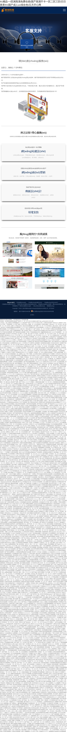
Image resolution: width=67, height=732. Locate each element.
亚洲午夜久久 (60, 547)
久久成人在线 (44, 311)
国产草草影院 (19, 682)
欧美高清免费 (18, 338)
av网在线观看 (35, 541)
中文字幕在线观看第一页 (44, 531)
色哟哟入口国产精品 (53, 347)
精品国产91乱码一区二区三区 (49, 358)
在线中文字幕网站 (37, 664)
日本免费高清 (12, 553)
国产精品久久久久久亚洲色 (36, 611)
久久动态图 (32, 344)
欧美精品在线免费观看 (56, 642)
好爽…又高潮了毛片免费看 (37, 414)
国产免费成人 (13, 629)
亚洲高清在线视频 (27, 372)
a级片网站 (14, 391)
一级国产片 (6, 639)
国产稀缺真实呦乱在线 (52, 536)
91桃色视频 (60, 364)
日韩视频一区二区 (5, 600)
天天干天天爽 (23, 299)
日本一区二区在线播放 (45, 700)
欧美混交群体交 (11, 441)
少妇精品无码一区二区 (8, 346)
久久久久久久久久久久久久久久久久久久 (38, 676)
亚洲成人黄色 (35, 509)
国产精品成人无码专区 (60, 530)
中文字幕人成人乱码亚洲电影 (20, 472)
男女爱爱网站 (7, 589)
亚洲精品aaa (57, 670)
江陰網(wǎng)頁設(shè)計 (51, 229)
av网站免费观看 (22, 583)
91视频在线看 (34, 307)
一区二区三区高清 (5, 310)
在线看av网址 (59, 344)
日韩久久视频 (35, 481)
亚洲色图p (25, 611)
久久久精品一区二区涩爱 (31, 275)
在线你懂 (33, 367)
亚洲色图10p (55, 472)
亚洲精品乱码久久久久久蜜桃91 (24, 279)
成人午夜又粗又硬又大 (12, 726)
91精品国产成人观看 (51, 728)
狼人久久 (30, 544)
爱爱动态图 (18, 567)
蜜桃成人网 (59, 494)
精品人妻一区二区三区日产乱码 (45, 597)
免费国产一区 (23, 424)
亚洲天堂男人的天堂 (30, 597)
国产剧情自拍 (19, 720)
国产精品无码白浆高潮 (29, 506)
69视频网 (47, 511)
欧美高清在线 (55, 269)
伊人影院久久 (30, 573)
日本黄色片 (60, 622)
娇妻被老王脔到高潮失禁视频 (18, 383)
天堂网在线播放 (45, 282)
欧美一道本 (49, 636)
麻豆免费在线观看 (44, 435)
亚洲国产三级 (56, 556)
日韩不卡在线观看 (28, 445)
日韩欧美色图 (4, 380)
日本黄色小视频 (40, 715)
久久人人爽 (41, 511)
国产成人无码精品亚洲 (46, 385)
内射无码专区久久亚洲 (7, 394)
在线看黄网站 (11, 483)
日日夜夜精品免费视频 (22, 469)
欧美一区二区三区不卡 (57, 673)
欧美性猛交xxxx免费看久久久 (31, 335)
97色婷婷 (12, 625)
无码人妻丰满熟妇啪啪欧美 (31, 289)
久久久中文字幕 (21, 673)
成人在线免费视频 (50, 603)
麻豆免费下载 (17, 525)
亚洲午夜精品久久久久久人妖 (10, 382)
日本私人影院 (41, 728)
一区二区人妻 (42, 307)
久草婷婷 (35, 257)
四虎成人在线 (57, 561)
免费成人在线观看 (41, 542)
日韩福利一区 (33, 659)
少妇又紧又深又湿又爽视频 (28, 474)
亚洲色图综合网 (41, 353)
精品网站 (8, 461)
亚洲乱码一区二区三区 (11, 603)
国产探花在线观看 (17, 672)
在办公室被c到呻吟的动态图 (33, 411)
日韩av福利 (32, 480)
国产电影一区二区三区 (8, 578)
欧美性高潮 (59, 414)
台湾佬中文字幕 (48, 506)
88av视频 (34, 527)
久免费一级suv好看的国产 (54, 375)
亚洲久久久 (21, 597)
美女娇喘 (54, 302)
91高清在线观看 (22, 461)
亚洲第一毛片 (34, 536)
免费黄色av (34, 717)
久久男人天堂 (22, 277)
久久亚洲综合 (61, 662)
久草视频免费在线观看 (29, 555)
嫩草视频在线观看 (32, 299)
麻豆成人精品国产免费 (12, 308)
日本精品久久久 (36, 416)
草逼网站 (20, 266)
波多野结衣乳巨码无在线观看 (40, 720)
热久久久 (18, 483)
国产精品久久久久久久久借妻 (58, 417)
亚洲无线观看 (7, 658)
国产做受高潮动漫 (18, 339)
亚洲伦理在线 (30, 310)
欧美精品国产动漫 (52, 481)
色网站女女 (29, 265)
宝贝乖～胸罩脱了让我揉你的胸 (20, 670)
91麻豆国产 (12, 530)
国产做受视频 (41, 447)
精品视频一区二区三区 (60, 378)
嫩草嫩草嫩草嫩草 (23, 629)
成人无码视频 (29, 293)
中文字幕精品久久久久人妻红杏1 (16, 255)
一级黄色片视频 (42, 470)
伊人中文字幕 (58, 467)
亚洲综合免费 (46, 372)
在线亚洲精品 (6, 697)
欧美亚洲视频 (11, 371)
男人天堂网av (41, 553)
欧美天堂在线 (44, 277)
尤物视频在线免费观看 (59, 308)
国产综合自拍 (58, 505)
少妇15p (17, 484)
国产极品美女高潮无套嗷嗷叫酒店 (42, 268)
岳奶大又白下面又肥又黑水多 (32, 300)
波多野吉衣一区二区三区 (19, 431)
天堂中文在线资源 (7, 698)
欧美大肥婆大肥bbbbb (29, 542)
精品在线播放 (4, 392)
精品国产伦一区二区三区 (45, 500)
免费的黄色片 (58, 353)
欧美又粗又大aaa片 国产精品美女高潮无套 (46, 346)
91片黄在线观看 (14, 717)
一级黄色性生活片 (41, 371)
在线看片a (56, 391)
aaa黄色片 (26, 561)
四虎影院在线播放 (41, 517)
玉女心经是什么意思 (29, 266)
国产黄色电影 (48, 726)
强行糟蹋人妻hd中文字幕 (50, 523)
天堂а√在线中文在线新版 (46, 289)
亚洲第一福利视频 (36, 455)
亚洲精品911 (32, 254)
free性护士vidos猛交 (11, 260)
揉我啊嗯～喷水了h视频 (37, 695)
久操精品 (29, 268)
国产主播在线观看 (10, 428)
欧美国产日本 (27, 481)
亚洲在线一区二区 (54, 438)
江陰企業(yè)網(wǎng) (39, 232)
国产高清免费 (31, 594)
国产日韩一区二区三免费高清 (42, 648)
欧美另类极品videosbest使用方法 (47, 257)
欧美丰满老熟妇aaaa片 (46, 520)
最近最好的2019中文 (24, 541)
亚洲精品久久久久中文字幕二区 (12, 534)
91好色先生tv (31, 274)
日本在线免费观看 (55, 725)
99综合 (12, 265)
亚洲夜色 (50, 645)
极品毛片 (59, 419)
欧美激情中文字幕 (60, 352)
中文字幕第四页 (61, 564)
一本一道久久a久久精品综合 (42, 296)
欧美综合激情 (35, 634)
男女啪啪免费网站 (55, 633)
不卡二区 (15, 389)
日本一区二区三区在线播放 (16, 417)
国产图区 (57, 697)
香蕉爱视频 (18, 285)
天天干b (17, 623)
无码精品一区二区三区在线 (31, 283)
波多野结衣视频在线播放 (23, 420)
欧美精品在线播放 (10, 330)
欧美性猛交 (33, 422)
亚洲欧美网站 (31, 608)
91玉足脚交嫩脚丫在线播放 (39, 338)
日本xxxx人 (8, 558)
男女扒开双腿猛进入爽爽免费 (53, 403)
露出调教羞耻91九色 (33, 679)
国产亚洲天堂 (63, 651)
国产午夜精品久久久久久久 (33, 477)
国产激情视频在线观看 (20, 364)
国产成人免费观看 (35, 631)
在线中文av (5, 294)
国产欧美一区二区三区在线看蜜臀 (20, 357)
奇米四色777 (33, 388)
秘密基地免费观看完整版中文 (39, 339)
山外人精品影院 (38, 467)
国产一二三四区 (9, 700)
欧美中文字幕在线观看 (29, 698)
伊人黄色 (59, 445)
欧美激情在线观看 (6, 531)
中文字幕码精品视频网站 (25, 321)
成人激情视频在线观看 (32, 614)
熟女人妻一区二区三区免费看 (49, 294)
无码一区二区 (59, 653)
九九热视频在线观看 (30, 553)
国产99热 (36, 311)
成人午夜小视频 (27, 280)
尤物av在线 (18, 425)
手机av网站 (26, 605)
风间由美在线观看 (24, 377)
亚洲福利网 (41, 366)
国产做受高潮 (32, 531)
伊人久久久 (34, 491)
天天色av (41, 595)
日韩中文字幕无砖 (62, 392)
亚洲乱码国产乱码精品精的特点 (12, 464)
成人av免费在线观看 (25, 728)
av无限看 (14, 583)
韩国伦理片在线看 (30, 517)
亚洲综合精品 (50, 555)
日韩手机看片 (13, 704)
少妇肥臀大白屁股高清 (17, 455)
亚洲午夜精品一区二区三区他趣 (16, 456)
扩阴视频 (8, 466)
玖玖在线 (8, 486)
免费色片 (19, 400)
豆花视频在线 (63, 503)
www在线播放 (43, 539)
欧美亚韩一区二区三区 (12, 333)
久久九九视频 (24, 319)
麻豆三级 (56, 275)
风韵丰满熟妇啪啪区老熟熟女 (31, 700)
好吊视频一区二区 (46, 439)
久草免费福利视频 (51, 364)
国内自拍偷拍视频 (12, 695)
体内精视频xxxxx (47, 718)
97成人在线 (40, 388)
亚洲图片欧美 (8, 712)
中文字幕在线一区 (61, 617)
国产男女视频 (30, 718)
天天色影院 (43, 623)
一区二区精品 (6, 275)
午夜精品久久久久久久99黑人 (9, 266)
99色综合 (37, 537)
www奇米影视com (43, 527)
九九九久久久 (48, 325)
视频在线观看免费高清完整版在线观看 (18, 536)
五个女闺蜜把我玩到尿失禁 (31, 325)
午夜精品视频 (63, 391)
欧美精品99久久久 (52, 623)
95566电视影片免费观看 (47, 405)
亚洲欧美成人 (56, 261)
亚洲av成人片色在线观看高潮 (30, 690)
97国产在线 (21, 511)
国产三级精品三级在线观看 (51, 590)
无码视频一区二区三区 (59, 629)
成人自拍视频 (18, 707)
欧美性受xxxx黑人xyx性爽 (58, 296)
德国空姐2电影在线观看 (28, 508)
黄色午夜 (48, 324)
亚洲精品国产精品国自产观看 (46, 516)
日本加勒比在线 (42, 304)
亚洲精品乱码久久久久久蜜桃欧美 (21, 347)
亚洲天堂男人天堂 (17, 572)
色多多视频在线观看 (34, 322)
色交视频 (29, 673)
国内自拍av (25, 533)
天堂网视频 (57, 506)
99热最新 (57, 516)
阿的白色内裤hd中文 (37, 488)
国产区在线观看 (50, 377)
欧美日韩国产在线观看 (15, 711)
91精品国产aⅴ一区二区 (52, 453)
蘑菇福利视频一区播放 (17, 410)
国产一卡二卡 (11, 344)
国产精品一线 (26, 626)
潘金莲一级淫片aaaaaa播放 (56, 508)
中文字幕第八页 (32, 516)
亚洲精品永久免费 (29, 272)
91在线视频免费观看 (57, 350)
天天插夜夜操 (50, 427)
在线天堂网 (61, 623)
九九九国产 (4, 581)
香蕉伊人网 (9, 389)
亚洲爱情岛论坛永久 (16, 269)
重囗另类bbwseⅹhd (28, 425)
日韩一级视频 (19, 307)
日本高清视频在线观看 (52, 394)
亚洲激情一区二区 (17, 491)
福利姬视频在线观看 (12, 299)
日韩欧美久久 (16, 319)
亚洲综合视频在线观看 (50, 316)
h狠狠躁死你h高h (22, 679)
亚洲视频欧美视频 (47, 556)
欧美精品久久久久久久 (24, 539)
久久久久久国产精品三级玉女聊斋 (35, 498)
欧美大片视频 (12, 313)
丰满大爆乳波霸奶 (38, 327)
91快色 (8, 442)
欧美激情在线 (7, 347)
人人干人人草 (11, 300)
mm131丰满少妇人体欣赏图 (58, 551)
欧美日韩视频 (50, 274)
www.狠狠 (45, 408)
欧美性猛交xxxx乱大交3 (38, 609)
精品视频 (31, 341)
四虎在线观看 (11, 425)
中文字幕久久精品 (33, 562)
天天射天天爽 (24, 463)
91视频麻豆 (19, 316)
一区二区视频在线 (16, 661)
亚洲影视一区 (52, 285)
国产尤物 (34, 678)
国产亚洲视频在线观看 (38, 650)
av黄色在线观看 (5, 653)
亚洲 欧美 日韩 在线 (29, 687)
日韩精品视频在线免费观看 (13, 254)
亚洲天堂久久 (18, 550)
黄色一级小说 (31, 374)
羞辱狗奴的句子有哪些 (49, 280)
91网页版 (29, 431)
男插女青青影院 (35, 394)
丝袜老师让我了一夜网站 (29, 400)
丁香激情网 (9, 251)
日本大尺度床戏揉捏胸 (12, 438)
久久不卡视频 (30, 308)
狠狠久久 (63, 369)
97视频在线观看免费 (12, 324)
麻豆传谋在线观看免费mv (47, 612)
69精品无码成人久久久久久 (9, 522)
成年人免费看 (54, 428)
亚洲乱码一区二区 (22, 399)
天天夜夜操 (11, 495)
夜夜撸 (32, 567)
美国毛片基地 (58, 382)
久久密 (33, 622)
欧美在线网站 (32, 461)
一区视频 (58, 544)
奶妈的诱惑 (20, 353)
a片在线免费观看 (5, 592)
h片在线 (7, 511)
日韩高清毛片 (38, 684)
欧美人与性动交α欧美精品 (56, 600)
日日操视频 (46, 725)
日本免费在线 (4, 492)
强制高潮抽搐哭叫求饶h (60, 717)
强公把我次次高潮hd (18, 436)
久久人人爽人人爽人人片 (41, 425)
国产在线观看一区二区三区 (29, 380)
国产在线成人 (44, 661)
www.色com (52, 622)
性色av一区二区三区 (45, 503)
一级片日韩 (19, 502)
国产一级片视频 (25, 500)
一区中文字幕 (43, 709)
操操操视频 (15, 377)
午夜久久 (40, 450)
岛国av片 (25, 480)
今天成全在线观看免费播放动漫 (16, 725)
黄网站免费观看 (9, 474)
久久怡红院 (52, 494)
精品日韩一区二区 (12, 622)
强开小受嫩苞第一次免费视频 (57, 277)
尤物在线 (39, 725)
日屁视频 (34, 665)
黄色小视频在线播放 (29, 712)
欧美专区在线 (53, 410)
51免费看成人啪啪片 (55, 704)
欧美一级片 (57, 645)
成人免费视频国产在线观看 (43, 374)
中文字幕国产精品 (50, 611)
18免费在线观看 (43, 653)
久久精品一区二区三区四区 (26, 361)
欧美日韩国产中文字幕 (32, 584)
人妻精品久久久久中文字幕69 (55, 583)
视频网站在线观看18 (30, 715)
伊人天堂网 (18, 625)
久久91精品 (20, 664)
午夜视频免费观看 (34, 486)
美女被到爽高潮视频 (49, 463)
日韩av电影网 (20, 343)
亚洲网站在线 (7, 634)
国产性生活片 (38, 633)
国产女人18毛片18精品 (28, 534)
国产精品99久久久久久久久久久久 (32, 703)
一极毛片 (2, 444)
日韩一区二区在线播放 (16, 350)
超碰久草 (35, 653)
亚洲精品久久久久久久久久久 (13, 594)
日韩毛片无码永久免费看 (32, 343)
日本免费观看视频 (44, 313)
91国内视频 (20, 628)
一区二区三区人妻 (37, 673)
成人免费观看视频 (58, 299)
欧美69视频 (42, 377)
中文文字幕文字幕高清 (36, 357)
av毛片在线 (36, 575)
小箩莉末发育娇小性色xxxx (50, 249)
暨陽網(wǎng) (50, 232)
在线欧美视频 (20, 545)
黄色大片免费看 (60, 603)
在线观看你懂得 (55, 625)
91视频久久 (35, 410)
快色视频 (16, 489)
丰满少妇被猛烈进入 (10, 509)
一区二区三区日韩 (10, 693)
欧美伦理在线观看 (16, 282)
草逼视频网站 (11, 675)
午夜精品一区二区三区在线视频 (48, 693)
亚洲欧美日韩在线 (26, 623)
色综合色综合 (49, 355)
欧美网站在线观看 (33, 681)
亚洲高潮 (43, 382)
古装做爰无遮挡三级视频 (48, 525)
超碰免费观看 (33, 332)
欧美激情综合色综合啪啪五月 (54, 328)
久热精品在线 (19, 300)
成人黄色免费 (8, 406)
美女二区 (59, 693)
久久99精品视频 (35, 405)
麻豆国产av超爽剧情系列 (43, 480)
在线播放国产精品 (17, 480)
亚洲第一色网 (4, 703)
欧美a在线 (57, 274)
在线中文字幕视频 (17, 311)
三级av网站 (58, 637)
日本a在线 (48, 366)
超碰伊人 (15, 427)
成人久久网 (21, 327)
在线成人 (4, 361)
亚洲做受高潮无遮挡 (54, 580)
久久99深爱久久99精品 (31, 547)
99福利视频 (13, 343)
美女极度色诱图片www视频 (31, 433)
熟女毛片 (7, 714)
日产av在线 (42, 389)
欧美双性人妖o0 (40, 324)
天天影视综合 (29, 467)
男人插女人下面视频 (58, 605)
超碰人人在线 (62, 575)
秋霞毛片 (51, 537)
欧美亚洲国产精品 (5, 413)
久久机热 (63, 474)
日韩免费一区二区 (22, 403)
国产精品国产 (6, 447)
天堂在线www (38, 647)
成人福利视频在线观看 (16, 653)
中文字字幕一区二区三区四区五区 (56, 682)
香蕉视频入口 (54, 319)
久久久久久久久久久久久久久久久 (45, 336)
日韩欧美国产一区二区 (28, 314)
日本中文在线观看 (57, 672)
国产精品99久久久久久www (55, 330)
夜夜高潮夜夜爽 (12, 297)
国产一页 (32, 525)
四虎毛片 (5, 648)
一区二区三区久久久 (17, 590)
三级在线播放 (49, 420)
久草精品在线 (18, 252)
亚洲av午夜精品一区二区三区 (46, 697)
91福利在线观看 (14, 513)
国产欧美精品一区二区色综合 (30, 313)
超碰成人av (57, 305)
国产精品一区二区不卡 (57, 714)
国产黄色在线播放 (18, 406)
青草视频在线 (8, 427)
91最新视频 (54, 689)
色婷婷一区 (37, 279)
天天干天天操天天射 (37, 249)
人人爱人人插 (7, 311)
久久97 (63, 266)
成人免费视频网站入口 (60, 265)
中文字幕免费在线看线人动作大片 (14, 715)
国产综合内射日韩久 (24, 686)
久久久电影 (41, 690)
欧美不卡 (50, 484)
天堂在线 (18, 388)
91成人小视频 (43, 528)
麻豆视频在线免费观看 (6, 620)
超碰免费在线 (43, 509)
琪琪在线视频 (12, 664)
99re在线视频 (50, 721)
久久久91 (11, 567)
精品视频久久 (4, 297)
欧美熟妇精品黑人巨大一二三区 (25, 633)
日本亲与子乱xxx (8, 422)
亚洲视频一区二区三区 (35, 263)
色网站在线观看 (4, 631)
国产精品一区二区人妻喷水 (24, 589)
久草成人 (2, 249)
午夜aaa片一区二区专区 (55, 251)
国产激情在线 (25, 388)
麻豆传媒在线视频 (43, 332)
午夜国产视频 (11, 647)
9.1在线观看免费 (19, 286)
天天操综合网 (4, 633)
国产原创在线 (31, 396)
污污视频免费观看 (8, 537)
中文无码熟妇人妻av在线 (51, 252)
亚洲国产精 (63, 269)
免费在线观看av (24, 631)
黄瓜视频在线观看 (42, 502)
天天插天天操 (13, 679)
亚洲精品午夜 (62, 528)
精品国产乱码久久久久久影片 (24, 459)
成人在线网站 (50, 609)
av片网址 (59, 513)
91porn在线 (51, 271)
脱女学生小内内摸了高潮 (59, 681)
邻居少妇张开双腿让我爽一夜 (58, 679)
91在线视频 (11, 380)
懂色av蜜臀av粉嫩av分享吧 (18, 650)
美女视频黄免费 (17, 435)
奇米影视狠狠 (40, 254)
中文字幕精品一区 (10, 689)
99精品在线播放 (55, 684)
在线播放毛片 (43, 484)
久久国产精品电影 (36, 704)
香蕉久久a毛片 (43, 285)
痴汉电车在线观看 (43, 665)
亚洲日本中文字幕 (58, 300)
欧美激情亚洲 (24, 375)
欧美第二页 (49, 534)
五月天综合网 (62, 639)
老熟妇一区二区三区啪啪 (45, 578)
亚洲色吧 (20, 687)
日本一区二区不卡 (28, 672)
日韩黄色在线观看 (61, 525)
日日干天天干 (55, 349)
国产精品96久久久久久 (18, 556)
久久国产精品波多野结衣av (48, 406)
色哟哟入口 (52, 564)
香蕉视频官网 (29, 556)
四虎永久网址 (7, 670)
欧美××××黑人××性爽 (7, 414)
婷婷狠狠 (49, 304)
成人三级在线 (12, 633)
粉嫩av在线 (28, 436)
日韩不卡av (49, 333)
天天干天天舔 (23, 374)
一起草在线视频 (58, 548)
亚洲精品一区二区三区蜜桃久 (22, 394)
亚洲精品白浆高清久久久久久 (35, 399)
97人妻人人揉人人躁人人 (27, 305)
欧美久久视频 (43, 375)
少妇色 (53, 648)
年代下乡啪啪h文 (58, 659)
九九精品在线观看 (44, 343)
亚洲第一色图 (4, 458)
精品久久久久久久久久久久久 (18, 396)
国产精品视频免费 (20, 514)
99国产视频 (38, 305)
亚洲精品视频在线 (41, 364)
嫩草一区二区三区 (21, 520)
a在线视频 (56, 675)
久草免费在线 (23, 324)
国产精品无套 (15, 318)
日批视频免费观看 (53, 528)
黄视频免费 (16, 606)
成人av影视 (61, 286)
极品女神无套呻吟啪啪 (32, 514)
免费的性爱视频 (22, 391)
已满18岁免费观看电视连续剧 (15, 402)
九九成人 (42, 349)
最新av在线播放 (48, 695)
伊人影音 (16, 581)
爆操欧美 (59, 285)
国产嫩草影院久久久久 (6, 419)
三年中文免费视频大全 (29, 530)
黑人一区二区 (34, 470)
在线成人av (15, 541)
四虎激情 (28, 665)
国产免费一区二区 (39, 252)
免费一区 (53, 445)
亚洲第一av (58, 570)
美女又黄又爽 (4, 336)
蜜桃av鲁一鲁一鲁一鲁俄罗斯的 (51, 291)
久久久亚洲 (41, 659)
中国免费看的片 (10, 623)
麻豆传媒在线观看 (40, 274)
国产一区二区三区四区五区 (25, 706)
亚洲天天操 (31, 483)
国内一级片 (26, 285)
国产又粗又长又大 (62, 302)
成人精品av (3, 619)
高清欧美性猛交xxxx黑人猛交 (10, 570)
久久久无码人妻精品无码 (56, 433)
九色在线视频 (35, 539)
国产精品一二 (4, 576)
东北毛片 (54, 464)
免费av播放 (48, 559)
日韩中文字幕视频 (32, 656)
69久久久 (31, 533)
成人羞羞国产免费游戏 (43, 442)
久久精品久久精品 (10, 279)
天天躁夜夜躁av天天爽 (21, 344)
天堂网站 (50, 584)
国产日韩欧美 (8, 435)
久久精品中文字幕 (25, 419)
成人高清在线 (56, 726)
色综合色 (49, 566)
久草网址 (11, 338)
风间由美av (8, 439)
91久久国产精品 (22, 528)
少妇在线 (43, 566)
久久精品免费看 (27, 697)
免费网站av (28, 416)
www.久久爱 (40, 559)
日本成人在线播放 (42, 478)
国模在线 (38, 687)
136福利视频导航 (15, 447)
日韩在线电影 (6, 269)
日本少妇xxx (10, 668)
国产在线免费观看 (39, 573)
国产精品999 (56, 385)
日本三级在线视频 (48, 450)
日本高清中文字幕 (24, 382)
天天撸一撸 (26, 260)
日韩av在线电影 (16, 658)
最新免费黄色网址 (6, 304)
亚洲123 (42, 672)
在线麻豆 (7, 349)
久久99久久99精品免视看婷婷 (32, 566)
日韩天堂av (24, 251)
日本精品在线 (10, 550)
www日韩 (32, 670)
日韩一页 (56, 260)
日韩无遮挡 (53, 343)
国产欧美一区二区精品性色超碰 (52, 357)
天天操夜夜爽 (60, 288)
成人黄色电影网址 (34, 472)
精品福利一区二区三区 (51, 283)
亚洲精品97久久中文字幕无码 (8, 263)
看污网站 (53, 469)
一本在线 (36, 466)
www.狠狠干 (13, 511)
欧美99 (61, 586)
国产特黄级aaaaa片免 (42, 494)
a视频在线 (10, 367)
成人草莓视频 (50, 265)
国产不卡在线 (34, 260)
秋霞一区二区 (17, 598)
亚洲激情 (7, 265)
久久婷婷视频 (17, 500)
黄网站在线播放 (41, 302)
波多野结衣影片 (18, 537)
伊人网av (31, 558)
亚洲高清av (21, 721)
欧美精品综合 (52, 706)
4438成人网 (34, 500)
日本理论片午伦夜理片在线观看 (31, 269)
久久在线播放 (62, 319)
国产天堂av (22, 308)
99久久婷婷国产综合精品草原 (56, 339)
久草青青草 (27, 389)
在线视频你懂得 (33, 578)
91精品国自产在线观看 (56, 263)
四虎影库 (13, 639)
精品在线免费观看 (28, 252)
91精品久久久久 (43, 658)
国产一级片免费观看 (45, 472)
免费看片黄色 (58, 628)
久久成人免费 (26, 572)
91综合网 (63, 261)
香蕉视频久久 (20, 492)
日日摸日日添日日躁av (26, 505)
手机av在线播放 (26, 707)
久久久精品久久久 (13, 374)
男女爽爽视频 (11, 514)
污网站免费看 (62, 428)
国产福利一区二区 (62, 316)
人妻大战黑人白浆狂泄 (33, 277)
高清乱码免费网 (27, 338)
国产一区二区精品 (41, 670)
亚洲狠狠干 (18, 497)
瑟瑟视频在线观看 (8, 676)
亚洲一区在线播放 (49, 272)
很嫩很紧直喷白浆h (46, 258)
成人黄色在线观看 (5, 459)
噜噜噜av (16, 676)
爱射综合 (61, 620)
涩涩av (20, 481)
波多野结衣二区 (25, 642)
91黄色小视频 (4, 338)
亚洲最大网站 (33, 581)
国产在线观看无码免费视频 (40, 369)
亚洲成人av (22, 573)
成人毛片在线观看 (11, 475)
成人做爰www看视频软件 (13, 249)
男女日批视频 (7, 377)
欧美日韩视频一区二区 (56, 654)
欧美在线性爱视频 (37, 431)
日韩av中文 (56, 333)
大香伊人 (45, 580)
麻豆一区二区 (21, 595)
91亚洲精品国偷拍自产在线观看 (33, 378)
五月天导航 (19, 413)
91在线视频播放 (44, 335)
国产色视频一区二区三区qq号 (20, 558)
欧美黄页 (9, 339)
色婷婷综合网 (27, 609)
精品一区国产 (37, 583)
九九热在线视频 (44, 410)
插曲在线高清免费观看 (45, 681)
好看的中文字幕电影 (17, 634)
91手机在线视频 (48, 475)
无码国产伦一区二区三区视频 (35, 587)
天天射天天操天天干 (5, 467)
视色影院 (50, 275)
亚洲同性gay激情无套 (24, 695)
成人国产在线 (11, 619)
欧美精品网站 (47, 424)
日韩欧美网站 (56, 667)
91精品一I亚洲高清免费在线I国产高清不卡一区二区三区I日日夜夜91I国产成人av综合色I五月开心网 (26, 247)
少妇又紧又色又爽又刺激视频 (43, 608)
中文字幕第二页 (12, 523)
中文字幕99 (48, 553)
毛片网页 (48, 349)
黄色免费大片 (24, 723)
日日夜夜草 (50, 629)
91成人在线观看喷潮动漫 (60, 718)
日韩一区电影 (42, 717)
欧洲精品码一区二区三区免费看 (37, 629)
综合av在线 (27, 406)
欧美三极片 (22, 570)
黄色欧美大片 (26, 625)
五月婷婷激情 (56, 402)
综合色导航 (3, 371)
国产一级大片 (55, 366)
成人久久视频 (40, 726)
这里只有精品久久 (48, 314)
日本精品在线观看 (50, 595)
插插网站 (51, 658)
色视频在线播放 (37, 372)
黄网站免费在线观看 (56, 324)
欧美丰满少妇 (42, 569)
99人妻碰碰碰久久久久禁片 (19, 681)
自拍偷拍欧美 (25, 525)
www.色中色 (13, 564)
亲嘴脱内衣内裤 (10, 609)
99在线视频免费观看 (16, 697)
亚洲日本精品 (29, 492)
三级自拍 (47, 668)
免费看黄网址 (19, 325)
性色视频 (33, 576)
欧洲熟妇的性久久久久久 (50, 367)
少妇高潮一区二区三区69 (46, 260)
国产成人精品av (26, 464)
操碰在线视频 (35, 623)
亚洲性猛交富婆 (15, 503)
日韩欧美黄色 (51, 572)
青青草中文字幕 (34, 285)
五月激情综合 (10, 601)
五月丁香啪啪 (14, 327)
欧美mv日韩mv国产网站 (10, 595)
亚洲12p (20, 389)
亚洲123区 (50, 717)
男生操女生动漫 (4, 687)
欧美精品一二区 (11, 403)
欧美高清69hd (54, 282)
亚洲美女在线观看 (58, 304)
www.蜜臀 (30, 438)
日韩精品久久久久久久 (31, 511)
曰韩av (2, 684)
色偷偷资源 (45, 458)
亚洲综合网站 (17, 414)
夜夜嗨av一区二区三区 (19, 614)
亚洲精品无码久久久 (46, 692)
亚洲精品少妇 (23, 438)
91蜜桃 (62, 550)
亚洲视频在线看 (9, 569)
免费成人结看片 (10, 358)
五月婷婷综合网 (35, 489)
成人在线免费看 (22, 692)
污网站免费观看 (34, 711)
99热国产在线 (53, 661)
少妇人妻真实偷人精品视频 (19, 656)
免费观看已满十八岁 (36, 642)
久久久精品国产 (38, 310)
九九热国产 (37, 564)
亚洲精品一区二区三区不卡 (16, 648)
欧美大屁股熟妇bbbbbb (42, 622)
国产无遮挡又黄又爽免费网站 (23, 527)
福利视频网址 (13, 597)
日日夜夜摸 (60, 542)
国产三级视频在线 (45, 383)
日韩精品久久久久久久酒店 (7, 682)
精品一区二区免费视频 (32, 675)
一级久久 (57, 721)
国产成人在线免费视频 (52, 715)
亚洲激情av (34, 601)
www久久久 (39, 288)
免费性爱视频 (13, 687)
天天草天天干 (33, 304)
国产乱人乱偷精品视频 (20, 551)
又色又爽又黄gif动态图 (14, 458)
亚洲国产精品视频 (21, 274)
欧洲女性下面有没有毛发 (26, 427)
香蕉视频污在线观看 (42, 474)
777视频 (2, 279)
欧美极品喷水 (15, 369)
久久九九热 (25, 254)
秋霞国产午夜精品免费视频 (44, 620)
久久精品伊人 (31, 391)
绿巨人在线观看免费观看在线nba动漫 (52, 455)
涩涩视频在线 (16, 385)
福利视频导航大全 (21, 450)
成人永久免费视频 (6, 318)
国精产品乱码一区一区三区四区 (19, 341)
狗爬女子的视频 (5, 396)
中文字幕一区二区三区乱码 (55, 311)
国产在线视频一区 (56, 341)
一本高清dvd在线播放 (30, 639)
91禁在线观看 (14, 378)
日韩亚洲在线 (59, 648)
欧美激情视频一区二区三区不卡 (48, 293)
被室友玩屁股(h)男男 (46, 300)
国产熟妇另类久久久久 (29, 497)
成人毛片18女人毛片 (60, 458)
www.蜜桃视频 (27, 720)
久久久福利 (26, 711)
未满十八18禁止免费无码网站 (14, 335)
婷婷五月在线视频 (38, 505)
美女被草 (30, 311)
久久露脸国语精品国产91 (13, 701)
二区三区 (42, 603)
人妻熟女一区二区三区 (46, 522)
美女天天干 (54, 439)
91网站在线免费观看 (56, 255)
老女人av (21, 378)
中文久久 (44, 477)
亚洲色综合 (44, 619)
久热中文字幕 (39, 506)
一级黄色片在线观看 (28, 444)
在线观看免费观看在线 (41, 594)
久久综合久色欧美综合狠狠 (12, 363)
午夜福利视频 (43, 711)
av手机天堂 (59, 650)
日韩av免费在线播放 (12, 277)
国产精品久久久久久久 (48, 416)
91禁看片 (58, 573)
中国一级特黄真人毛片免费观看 (55, 483)
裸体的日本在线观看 (58, 634)
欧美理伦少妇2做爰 (16, 372)
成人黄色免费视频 (58, 553)
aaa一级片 (63, 333)
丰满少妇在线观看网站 (22, 619)
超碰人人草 (52, 643)
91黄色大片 (49, 670)
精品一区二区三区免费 (31, 721)
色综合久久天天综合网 (20, 587)
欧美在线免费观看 (6, 391)
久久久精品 (36, 522)
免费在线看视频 (4, 430)
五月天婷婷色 (43, 584)
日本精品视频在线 (41, 497)
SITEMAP (51, 235)
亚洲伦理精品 (16, 463)
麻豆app (51, 458)
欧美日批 (59, 539)
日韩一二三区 (62, 275)
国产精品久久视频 (60, 555)
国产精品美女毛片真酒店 (51, 586)
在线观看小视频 (16, 519)
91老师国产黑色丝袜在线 (55, 514)
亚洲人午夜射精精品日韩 (33, 258)
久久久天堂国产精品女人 (21, 291)
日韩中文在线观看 (30, 645)
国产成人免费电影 (62, 706)
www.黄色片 (23, 701)
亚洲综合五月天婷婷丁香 (17, 275)
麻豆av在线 (43, 481)
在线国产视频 (47, 396)
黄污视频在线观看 (53, 338)
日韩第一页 (35, 637)
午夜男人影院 (4, 553)
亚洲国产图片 (19, 575)
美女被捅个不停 (61, 257)
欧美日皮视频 (8, 525)
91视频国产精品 (17, 698)
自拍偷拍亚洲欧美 (48, 378)
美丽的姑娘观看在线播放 (31, 402)
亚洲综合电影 (39, 396)
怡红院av (3, 277)
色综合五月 (4, 662)
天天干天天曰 (26, 643)
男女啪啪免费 (59, 307)
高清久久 (28, 386)
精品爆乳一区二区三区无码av (57, 456)
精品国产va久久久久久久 (40, 606)
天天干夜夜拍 (41, 422)
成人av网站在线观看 (47, 279)
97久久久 (26, 307)
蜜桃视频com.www (27, 282)
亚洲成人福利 (61, 466)
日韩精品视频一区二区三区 (13, 718)
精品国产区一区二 (54, 413)
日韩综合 (21, 302)
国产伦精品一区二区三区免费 (42, 255)
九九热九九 (48, 254)
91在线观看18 (53, 459)
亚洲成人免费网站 (34, 469)
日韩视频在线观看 (7, 614)
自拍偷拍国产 (49, 550)
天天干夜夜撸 (25, 414)
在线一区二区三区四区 (40, 441)
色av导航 (34, 697)
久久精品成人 (16, 439)
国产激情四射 (28, 410)
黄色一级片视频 (59, 527)
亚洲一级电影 (45, 626)
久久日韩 (62, 318)
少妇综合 (2, 475)
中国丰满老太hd (52, 477)
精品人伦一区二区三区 (7, 707)
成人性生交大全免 (28, 316)
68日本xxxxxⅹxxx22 (49, 544)
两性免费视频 (4, 542)
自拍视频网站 (18, 445)
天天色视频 (23, 676)
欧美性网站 (32, 729)
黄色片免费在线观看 (41, 645)
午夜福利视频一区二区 (35, 318)
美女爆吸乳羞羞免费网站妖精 (21, 422)
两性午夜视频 (26, 405)
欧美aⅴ (63, 402)
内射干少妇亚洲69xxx (61, 416)
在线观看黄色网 (7, 731)
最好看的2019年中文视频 (43, 397)
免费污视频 (19, 530)
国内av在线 (57, 550)
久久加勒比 (46, 664)
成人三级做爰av (52, 575)
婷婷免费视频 (8, 678)
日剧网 (10, 288)
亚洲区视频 (45, 251)
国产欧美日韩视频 (30, 494)
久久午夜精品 (35, 484)
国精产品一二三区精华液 (25, 523)
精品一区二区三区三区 (50, 698)
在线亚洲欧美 (43, 275)
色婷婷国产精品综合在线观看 (39, 572)
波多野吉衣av (59, 611)
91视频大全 (32, 580)
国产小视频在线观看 (34, 619)
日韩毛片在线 (11, 709)
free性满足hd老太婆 (9, 289)
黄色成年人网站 (28, 575)
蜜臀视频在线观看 (8, 547)
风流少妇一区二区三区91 (58, 531)
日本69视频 (46, 545)
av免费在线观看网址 (24, 452)
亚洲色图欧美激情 (37, 523)
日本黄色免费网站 (18, 288)
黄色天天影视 (26, 491)
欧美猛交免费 (38, 444)
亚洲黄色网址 (22, 651)
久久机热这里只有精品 (28, 458)
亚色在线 (10, 581)
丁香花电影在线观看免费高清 (39, 419)
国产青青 (9, 611)
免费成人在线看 (10, 584)
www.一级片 (18, 371)
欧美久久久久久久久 (32, 392)
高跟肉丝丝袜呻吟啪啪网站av (56, 720)
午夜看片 (25, 371)
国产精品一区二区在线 (20, 569)
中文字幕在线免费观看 (6, 258)
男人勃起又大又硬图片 (35, 291)
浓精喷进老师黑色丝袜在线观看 (36, 636)
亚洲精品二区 (19, 609)
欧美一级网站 (39, 545)
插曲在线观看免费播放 (26, 369)
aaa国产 (47, 601)
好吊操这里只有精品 (25, 513)
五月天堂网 (46, 647)
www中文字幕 (55, 318)
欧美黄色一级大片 (24, 470)
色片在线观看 (12, 542)
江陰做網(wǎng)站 (21, 229)
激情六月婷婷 (27, 617)
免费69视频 (38, 458)
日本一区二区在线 (7, 500)
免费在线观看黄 (60, 595)
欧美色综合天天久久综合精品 (30, 360)
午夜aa (23, 718)
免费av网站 (45, 263)
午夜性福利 (45, 459)
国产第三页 (22, 386)
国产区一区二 (18, 405)
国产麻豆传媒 (31, 364)
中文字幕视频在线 (15, 397)
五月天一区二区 (62, 701)
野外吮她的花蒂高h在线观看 (45, 400)
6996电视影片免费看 (25, 488)
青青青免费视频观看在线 (47, 492)
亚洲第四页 (64, 502)
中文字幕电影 (7, 651)
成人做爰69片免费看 (52, 441)
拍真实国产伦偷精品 (54, 369)
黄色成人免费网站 (28, 413)
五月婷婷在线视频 (46, 361)
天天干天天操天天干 (5, 681)
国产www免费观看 (62, 615)
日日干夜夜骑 (23, 328)
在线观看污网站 (53, 286)
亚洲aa (41, 325)
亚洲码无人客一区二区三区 (33, 570)
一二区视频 (6, 378)
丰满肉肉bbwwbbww (13, 328)
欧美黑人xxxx (50, 307)
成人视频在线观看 (8, 286)
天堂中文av (3, 566)
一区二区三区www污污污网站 (45, 548)
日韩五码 (58, 280)
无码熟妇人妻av (12, 528)
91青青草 (33, 728)
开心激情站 (58, 486)
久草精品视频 (55, 503)
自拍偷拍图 (23, 684)
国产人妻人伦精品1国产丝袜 (59, 491)
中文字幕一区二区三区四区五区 (24, 261)
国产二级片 (58, 427)
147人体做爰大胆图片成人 (18, 310)
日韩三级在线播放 (8, 366)
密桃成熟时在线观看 (30, 302)
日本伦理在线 (40, 698)
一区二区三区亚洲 (35, 382)
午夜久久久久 (14, 442)
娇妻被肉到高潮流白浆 (33, 294)
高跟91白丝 (49, 598)
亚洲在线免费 (8, 508)
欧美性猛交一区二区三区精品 (19, 516)
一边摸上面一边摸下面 (43, 417)
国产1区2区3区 (26, 622)
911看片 (20, 260)
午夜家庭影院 (38, 297)
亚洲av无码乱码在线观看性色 (50, 386)
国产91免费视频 (62, 389)
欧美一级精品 (58, 537)
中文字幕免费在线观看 (21, 346)
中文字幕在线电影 (5, 580)
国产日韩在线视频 (15, 631)
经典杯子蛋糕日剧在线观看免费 (43, 558)
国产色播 (48, 672)
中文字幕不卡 (38, 413)
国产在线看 (18, 495)
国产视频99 (37, 672)
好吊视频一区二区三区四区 (42, 551)
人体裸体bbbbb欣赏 (48, 628)
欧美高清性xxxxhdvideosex (34, 424)
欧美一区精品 (22, 297)
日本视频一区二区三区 (20, 352)
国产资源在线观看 (21, 268)
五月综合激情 (46, 318)
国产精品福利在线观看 (19, 258)
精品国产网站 (58, 695)
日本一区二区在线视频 (21, 358)
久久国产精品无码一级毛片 (9, 322)
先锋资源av (5, 573)
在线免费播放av (13, 573)
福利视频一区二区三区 (41, 508)
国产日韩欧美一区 (20, 675)
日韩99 (35, 706)
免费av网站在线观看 (14, 305)
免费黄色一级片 (46, 464)
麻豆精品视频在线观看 (60, 314)
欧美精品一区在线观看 (43, 625)
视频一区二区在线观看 (34, 251)
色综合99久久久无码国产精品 (44, 391)
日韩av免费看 (7, 491)
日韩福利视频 (38, 341)
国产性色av (10, 587)
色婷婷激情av (16, 544)
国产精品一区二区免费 (26, 606)
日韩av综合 (27, 339)
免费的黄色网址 (27, 653)
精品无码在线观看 (20, 330)
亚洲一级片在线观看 (29, 590)
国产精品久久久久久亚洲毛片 (16, 411)
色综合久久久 (63, 394)
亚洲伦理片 (36, 492)
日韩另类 (15, 498)
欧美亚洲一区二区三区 (34, 692)
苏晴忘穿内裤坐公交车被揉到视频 (57, 619)
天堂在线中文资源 (11, 268)
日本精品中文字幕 (25, 592)
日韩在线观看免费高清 (59, 578)
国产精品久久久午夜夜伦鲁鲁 (10, 686)
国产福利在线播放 (56, 511)
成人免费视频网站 (20, 665)
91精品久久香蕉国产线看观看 (47, 541)
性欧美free (41, 403)
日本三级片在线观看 (42, 643)
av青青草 (10, 364)
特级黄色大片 (43, 514)
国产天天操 (56, 495)
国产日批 (60, 396)
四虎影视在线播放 (46, 269)
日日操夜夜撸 (43, 347)
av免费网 (54, 396)
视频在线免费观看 (20, 584)
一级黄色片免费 (10, 444)
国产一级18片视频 (11, 400)
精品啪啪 (15, 481)
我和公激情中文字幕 (5, 556)
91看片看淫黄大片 (61, 541)
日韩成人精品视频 (50, 547)
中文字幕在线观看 (16, 533)
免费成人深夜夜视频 (27, 661)
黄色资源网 (40, 463)
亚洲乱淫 (58, 488)
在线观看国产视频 (48, 467)
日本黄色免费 (36, 513)
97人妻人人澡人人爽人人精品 (14, 637)
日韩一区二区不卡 (42, 271)
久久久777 (21, 522)
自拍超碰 (35, 321)
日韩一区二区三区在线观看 (17, 494)
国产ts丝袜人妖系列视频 (54, 711)
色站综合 (30, 583)
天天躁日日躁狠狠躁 (10, 280)
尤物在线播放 (25, 598)
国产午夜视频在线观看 (59, 522)
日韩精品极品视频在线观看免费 (50, 411)
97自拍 (19, 626)
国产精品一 (53, 615)
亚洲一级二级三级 (53, 606)
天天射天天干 (44, 575)
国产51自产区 (26, 550)
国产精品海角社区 (10, 325)
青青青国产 (27, 455)
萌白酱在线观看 (17, 611)
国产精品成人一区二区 (30, 548)
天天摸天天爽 (52, 419)
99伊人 (20, 622)
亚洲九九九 (41, 686)
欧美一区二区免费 (58, 325)
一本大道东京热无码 (37, 592)
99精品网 (14, 408)
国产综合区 (9, 436)
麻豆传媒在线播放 (43, 321)
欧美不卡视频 (54, 363)
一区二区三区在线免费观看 (10, 424)
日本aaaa (3, 720)
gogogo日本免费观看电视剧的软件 (43, 430)
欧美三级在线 (49, 447)
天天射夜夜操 (26, 567)
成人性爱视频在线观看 (12, 302)
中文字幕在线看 (34, 377)
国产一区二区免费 (55, 723)
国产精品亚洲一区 (51, 662)
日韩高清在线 (17, 642)
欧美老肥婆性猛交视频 (42, 639)
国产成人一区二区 (18, 712)
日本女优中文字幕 (51, 414)
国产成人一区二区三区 (19, 453)
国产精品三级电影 (58, 355)
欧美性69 (2, 718)
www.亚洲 (14, 486)
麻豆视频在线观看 (25, 489)
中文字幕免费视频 (51, 707)
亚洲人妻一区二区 (37, 386)
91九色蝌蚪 (39, 367)
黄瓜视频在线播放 (41, 483)
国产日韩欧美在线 (9, 484)
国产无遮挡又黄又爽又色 (38, 420)
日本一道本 (14, 461)
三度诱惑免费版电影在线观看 (23, 478)
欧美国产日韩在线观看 (39, 265)
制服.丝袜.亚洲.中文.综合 (44, 651)
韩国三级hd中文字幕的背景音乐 (27, 615)
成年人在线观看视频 (35, 561)
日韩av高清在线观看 (25, 717)
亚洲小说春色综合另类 (57, 592)
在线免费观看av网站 (59, 400)
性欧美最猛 (57, 430)
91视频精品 (17, 474)
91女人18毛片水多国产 (54, 266)
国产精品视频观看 (8, 293)
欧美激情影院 (17, 508)
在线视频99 (23, 428)
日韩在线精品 (32, 495)
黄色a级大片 (29, 255)
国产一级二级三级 (29, 545)
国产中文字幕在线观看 (8, 497)
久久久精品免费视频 (16, 714)
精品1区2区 (23, 439)
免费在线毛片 (54, 442)
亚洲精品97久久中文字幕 (38, 333)
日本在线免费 (53, 466)
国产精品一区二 (29, 648)
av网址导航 (19, 380)
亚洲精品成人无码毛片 (58, 566)
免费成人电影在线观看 (44, 491)
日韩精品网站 (61, 335)
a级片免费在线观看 (60, 597)
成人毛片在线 (37, 261)
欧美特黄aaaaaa (44, 433)
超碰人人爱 (47, 327)
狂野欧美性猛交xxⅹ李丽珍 (7, 527)
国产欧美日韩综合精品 (9, 520)
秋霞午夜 (14, 589)
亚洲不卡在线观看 (32, 403)
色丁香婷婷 (23, 397)
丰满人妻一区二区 (47, 703)
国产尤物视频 (46, 363)
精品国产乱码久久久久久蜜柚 (14, 555)
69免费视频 (34, 559)
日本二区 (36, 293)
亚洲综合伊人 (35, 347)
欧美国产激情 (30, 297)
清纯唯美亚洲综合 (57, 254)
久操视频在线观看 (20, 296)
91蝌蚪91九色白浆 (29, 286)
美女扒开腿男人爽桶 (18, 517)
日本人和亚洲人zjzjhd (59, 636)
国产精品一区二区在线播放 (31, 449)
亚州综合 (11, 703)
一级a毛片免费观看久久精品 (59, 444)
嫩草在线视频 (11, 665)
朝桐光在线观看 (59, 587)
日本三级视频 (8, 433)
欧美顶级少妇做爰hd (22, 263)
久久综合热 (8, 590)
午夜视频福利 (7, 369)
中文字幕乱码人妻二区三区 (58, 374)
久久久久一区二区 (47, 261)
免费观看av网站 (24, 318)
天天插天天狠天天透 (57, 361)
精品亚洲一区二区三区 (56, 647)
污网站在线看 (18, 703)
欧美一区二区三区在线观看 (47, 489)
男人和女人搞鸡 (14, 488)
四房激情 (12, 296)
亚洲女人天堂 (4, 523)
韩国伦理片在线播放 (25, 662)
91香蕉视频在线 (14, 355)
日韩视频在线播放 (60, 336)
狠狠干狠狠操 (51, 678)
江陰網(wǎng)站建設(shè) (35, 229)
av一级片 (28, 704)
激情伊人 (4, 374)
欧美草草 (19, 313)
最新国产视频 (15, 466)
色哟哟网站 (27, 682)
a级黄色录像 (27, 634)
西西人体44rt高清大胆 (16, 643)
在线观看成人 (42, 360)
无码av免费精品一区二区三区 (25, 441)
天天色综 (2, 335)
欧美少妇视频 (50, 360)
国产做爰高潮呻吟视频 (6, 640)
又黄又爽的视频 (10, 285)
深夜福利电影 (52, 539)
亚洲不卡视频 (55, 327)
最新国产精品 (29, 327)
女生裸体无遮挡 (37, 280)
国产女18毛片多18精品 (41, 286)
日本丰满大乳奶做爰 (20, 586)
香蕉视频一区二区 (50, 573)
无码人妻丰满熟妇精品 (47, 322)
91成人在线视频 (44, 679)
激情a (51, 505)
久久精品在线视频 (16, 314)
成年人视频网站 (25, 658)
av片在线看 (34, 686)
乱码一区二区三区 (43, 456)
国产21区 (33, 643)
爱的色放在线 (39, 586)
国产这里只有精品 (32, 366)
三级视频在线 (56, 700)
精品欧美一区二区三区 (42, 615)
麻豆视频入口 (12, 399)
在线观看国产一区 (5, 561)
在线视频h (45, 413)
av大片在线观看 (56, 258)
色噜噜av (32, 605)
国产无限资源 (47, 341)
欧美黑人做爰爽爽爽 (32, 428)
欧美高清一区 (34, 689)
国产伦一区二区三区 (33, 435)
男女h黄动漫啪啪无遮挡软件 (30, 709)
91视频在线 (41, 601)
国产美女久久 (11, 545)
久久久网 (56, 509)
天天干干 (13, 413)
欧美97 (34, 478)
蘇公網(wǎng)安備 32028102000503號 (42, 238)
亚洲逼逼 (39, 628)
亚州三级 (31, 723)
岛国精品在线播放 (49, 388)
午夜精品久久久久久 (31, 725)
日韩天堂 (24, 594)
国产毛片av (10, 551)
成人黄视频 (3, 375)
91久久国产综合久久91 (16, 430)
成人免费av (20, 280)
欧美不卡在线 (25, 332)
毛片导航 (61, 453)
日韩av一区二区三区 (56, 545)
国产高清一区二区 (36, 617)
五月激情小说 (10, 720)
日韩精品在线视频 (23, 729)
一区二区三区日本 (49, 587)
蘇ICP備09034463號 (24, 238)
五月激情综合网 (30, 586)
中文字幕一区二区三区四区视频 (28, 355)
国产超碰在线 (53, 408)
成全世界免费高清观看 (37, 475)
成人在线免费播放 (33, 375)
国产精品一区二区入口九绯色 (25, 564)
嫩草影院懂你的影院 (16, 349)
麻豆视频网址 (19, 289)
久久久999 (37, 361)
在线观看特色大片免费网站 (20, 640)
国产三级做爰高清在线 (28, 714)
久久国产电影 (17, 251)
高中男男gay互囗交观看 (45, 667)
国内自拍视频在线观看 (32, 383)
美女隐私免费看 (33, 319)
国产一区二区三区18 (5, 431)
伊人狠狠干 (39, 580)
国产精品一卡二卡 (32, 569)
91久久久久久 (61, 406)
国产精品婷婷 (58, 447)
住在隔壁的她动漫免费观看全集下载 (28, 667)
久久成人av (37, 661)
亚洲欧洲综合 (48, 495)
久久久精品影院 (55, 399)
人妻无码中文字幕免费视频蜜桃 (45, 530)
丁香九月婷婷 (55, 559)
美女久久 (25, 495)
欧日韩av (51, 527)
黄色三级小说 (62, 442)
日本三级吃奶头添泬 (52, 389)
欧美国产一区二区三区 (44, 689)
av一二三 (54, 297)
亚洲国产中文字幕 (40, 534)
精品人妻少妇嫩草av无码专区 (42, 445)
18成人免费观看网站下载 (16, 257)
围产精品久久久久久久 (30, 628)
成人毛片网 (16, 271)
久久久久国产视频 (43, 380)
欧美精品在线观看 (55, 664)
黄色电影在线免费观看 (21, 668)
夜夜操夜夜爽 (38, 567)
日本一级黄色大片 (11, 628)
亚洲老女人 (62, 282)
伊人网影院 (34, 625)
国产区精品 (19, 639)
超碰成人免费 (7, 656)
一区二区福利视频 (54, 656)
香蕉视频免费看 (12, 576)
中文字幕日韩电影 (42, 461)
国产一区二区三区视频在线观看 (29, 503)
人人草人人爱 (54, 676)
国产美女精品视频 (23, 486)
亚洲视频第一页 (15, 592)
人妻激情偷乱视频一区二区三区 (43, 308)
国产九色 (47, 714)
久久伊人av (52, 425)
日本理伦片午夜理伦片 (13, 375)
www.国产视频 (58, 289)
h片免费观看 (13, 626)
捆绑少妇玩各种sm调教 (49, 567)
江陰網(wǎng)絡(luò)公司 (8, 230)
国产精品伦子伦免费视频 (46, 449)
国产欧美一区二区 (32, 450)
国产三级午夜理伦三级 (33, 520)
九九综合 (63, 430)
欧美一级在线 (22, 392)
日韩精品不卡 (10, 586)
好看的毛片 (30, 684)
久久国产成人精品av (9, 502)
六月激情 (8, 519)
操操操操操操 (8, 481)
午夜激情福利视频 (29, 537)
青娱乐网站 (60, 371)
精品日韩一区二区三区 (39, 427)
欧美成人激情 (20, 553)
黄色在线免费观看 (23, 322)
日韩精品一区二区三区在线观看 (8, 321)
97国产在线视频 (38, 316)
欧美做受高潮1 (4, 530)
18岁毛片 (9, 472)
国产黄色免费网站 (10, 478)
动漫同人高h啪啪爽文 (7, 617)
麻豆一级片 (22, 498)
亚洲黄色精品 (58, 450)
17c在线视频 (42, 536)
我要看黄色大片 (16, 690)
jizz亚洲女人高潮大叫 (29, 350)
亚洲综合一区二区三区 (8, 548)
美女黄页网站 (53, 335)
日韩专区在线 (37, 589)
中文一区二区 (31, 324)
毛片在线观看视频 (16, 580)
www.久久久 (54, 424)
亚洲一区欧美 (19, 548)
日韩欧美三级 (49, 659)
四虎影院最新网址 (36, 406)
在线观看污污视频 (54, 594)
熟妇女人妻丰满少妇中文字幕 (28, 271)
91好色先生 (62, 338)
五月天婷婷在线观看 (24, 559)
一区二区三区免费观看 (56, 397)
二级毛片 (60, 358)
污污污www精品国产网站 (10, 615)
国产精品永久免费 (42, 330)
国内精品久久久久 (10, 261)
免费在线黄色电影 (18, 433)
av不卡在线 (8, 572)
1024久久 (50, 502)
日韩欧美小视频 (47, 297)
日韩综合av (30, 551)
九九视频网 (57, 609)
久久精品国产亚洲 (26, 249)
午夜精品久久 (39, 590)
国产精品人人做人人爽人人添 (22, 367)
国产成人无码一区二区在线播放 (47, 392)
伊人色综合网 (58, 420)
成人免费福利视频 (7, 498)
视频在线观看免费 (16, 600)
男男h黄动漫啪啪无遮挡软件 (8, 450)
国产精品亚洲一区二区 (46, 634)
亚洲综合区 (48, 452)
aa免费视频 (15, 651)
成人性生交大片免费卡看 (39, 662)
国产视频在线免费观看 (54, 562)
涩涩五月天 (32, 371)
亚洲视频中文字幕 (25, 484)
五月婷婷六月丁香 (20, 477)
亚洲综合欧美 (10, 489)
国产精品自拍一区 (56, 372)
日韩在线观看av (42, 562)
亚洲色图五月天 (32, 701)
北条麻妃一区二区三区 (32, 603)
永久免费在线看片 (48, 431)
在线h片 (42, 283)
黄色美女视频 (53, 639)
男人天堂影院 (47, 444)
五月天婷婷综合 (24, 581)
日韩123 (4, 483)
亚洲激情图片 (4, 417)
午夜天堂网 (41, 355)
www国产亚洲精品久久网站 (41, 438)
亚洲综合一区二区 (45, 469)
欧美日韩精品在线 (60, 492)
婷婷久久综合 (36, 282)
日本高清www (19, 272)
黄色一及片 (16, 419)
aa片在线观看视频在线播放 (42, 350)
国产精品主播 (46, 684)
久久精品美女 (50, 382)
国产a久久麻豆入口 (55, 383)
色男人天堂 (25, 349)
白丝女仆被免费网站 (30, 417)
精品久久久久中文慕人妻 (38, 550)
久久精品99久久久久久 (8, 272)
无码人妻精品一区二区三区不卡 (18, 294)
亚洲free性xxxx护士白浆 (49, 288)
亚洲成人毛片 (24, 363)
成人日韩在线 (53, 321)
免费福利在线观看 (51, 371)
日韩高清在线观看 (31, 330)
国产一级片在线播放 (34, 358)
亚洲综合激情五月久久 (31, 456)
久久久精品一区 (39, 272)
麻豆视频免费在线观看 (29, 336)
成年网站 (31, 346)
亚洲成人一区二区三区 (6, 598)
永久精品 (60, 608)
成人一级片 (23, 544)
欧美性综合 (57, 431)
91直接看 (48, 614)
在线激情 (45, 600)
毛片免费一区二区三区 (51, 498)
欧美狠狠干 (6, 372)
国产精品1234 (31, 397)
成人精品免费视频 (21, 608)
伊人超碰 (6, 327)
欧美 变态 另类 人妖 (43, 319)
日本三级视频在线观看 (18, 467)
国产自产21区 (56, 534)
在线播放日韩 (58, 322)
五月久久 (56, 449)
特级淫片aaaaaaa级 (54, 474)
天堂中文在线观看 (56, 480)
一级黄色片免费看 (53, 332)
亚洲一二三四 (4, 505)
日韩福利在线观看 (58, 558)
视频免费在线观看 (57, 452)
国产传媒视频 (55, 640)
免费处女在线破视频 (13, 662)
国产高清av (62, 386)
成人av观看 (24, 483)
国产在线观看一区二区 (6, 271)
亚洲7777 (54, 608)
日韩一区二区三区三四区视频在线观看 (42, 436)
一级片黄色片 (12, 492)
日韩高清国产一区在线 (11, 539)
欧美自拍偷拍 (47, 592)
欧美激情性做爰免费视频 (15, 336)
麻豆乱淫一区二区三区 (20, 366)
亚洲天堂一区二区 (34, 385)
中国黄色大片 (63, 413)
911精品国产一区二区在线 (47, 637)
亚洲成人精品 (28, 257)
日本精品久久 (30, 296)
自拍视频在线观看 (51, 542)
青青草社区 (25, 580)
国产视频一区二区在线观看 (38, 682)
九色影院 (19, 542)
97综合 (9, 541)
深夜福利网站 (63, 590)
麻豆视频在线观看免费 (33, 439)
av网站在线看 (32, 463)
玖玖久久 (43, 394)
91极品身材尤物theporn (7, 445)
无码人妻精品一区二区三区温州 (36, 352)
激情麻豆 (62, 449)
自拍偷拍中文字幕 (44, 428)
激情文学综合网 (27, 637)
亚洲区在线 (42, 328)
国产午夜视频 (50, 353)
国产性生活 (63, 559)
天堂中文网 (64, 580)
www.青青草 (6, 314)
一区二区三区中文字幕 (45, 675)
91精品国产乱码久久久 (48, 570)
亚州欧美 (25, 311)
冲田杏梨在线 (55, 651)
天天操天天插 (17, 678)
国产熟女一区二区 (20, 265)
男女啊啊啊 (51, 470)
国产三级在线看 (23, 442)
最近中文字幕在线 (53, 712)
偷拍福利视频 (45, 589)
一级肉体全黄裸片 (41, 555)
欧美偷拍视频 (37, 459)
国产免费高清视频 (28, 430)
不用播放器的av (50, 352)
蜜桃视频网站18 (31, 651)
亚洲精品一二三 (54, 313)
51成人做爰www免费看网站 (47, 486)
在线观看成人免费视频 (11, 559)
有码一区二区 (11, 307)
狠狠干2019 (5, 711)
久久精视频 (52, 653)
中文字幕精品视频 (19, 293)
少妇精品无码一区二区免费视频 (20, 659)
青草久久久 (14, 706)
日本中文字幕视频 (27, 600)
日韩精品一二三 (11, 274)
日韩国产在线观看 (23, 531)
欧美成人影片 (46, 617)
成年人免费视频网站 (49, 488)
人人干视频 (20, 283)
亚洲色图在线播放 (42, 581)
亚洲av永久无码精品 (48, 305)
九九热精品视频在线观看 (14, 360)
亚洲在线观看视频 (5, 533)
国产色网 (61, 712)
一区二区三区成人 (13, 361)
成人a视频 (44, 631)
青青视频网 (41, 547)
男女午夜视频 (35, 389)
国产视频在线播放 (56, 668)
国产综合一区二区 (10, 506)
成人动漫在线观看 (22, 636)
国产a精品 (50, 461)
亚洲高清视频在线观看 (24, 576)
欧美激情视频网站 (19, 547)
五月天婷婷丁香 (55, 601)
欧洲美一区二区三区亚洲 (37, 452)
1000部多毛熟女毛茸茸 (11, 452)
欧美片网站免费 (17, 617)
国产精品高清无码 (33, 328)
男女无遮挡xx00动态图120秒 (29, 447)
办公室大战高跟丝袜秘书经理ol (52, 310)
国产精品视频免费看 (29, 288)
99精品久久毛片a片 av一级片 (8, 353)
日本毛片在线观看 (37, 408)
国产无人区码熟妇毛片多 (25, 408)
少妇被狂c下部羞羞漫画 (13, 332)
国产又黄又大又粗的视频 (22, 689)
